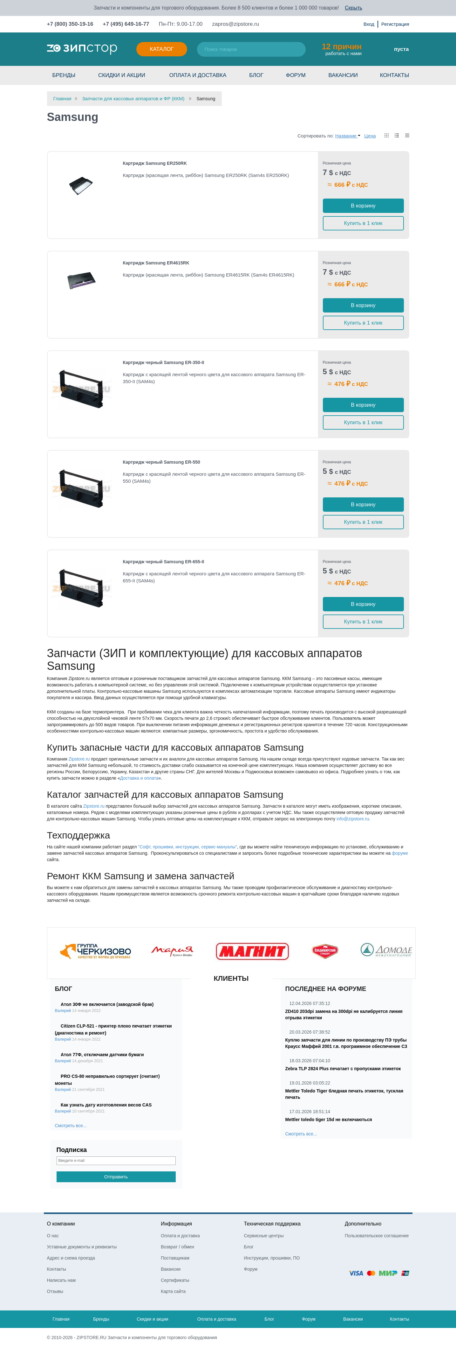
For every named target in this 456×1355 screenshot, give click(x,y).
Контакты (394, 75)
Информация (176, 1223)
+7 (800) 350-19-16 (70, 24)
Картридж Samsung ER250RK (155, 163)
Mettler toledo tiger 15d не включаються (328, 1119)
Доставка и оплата (139, 778)
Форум (296, 75)
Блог (256, 75)
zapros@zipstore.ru (235, 24)
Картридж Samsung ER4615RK (156, 262)
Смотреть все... (71, 1125)
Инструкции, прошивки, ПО (272, 1257)
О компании (61, 1223)
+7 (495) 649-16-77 (126, 24)
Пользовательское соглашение (377, 1235)
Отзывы (55, 1291)
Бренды (64, 75)
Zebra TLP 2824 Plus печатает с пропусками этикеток (343, 1068)
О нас (53, 1235)
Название (347, 135)
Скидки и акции (121, 75)
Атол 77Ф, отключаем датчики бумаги (102, 1054)
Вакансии (343, 75)
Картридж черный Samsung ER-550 (161, 462)
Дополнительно (363, 1223)
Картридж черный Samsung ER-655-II (163, 561)
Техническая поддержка (272, 1223)
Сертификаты (175, 1280)
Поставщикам (175, 1257)
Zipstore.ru (79, 759)
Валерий (63, 1010)
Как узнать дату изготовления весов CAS (106, 1104)
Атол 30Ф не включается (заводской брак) (107, 1004)
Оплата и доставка (198, 75)
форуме (400, 853)
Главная (61, 1319)
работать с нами (342, 49)
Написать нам (61, 1280)
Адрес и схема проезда (71, 1257)
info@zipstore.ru (353, 818)
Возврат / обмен (177, 1246)
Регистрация (395, 24)
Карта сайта (173, 1291)
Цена (370, 135)
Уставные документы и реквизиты (82, 1246)
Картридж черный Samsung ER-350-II (163, 362)
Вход (369, 24)
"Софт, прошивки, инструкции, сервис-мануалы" (187, 846)
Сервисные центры (264, 1235)
